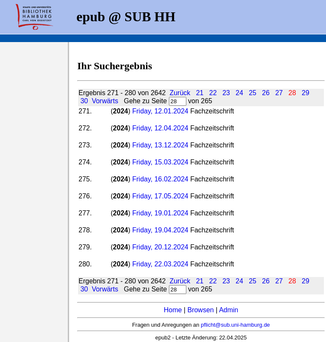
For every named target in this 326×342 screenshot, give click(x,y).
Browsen (200, 310)
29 (305, 92)
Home (173, 310)
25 (252, 92)
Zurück (179, 92)
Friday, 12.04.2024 (160, 128)
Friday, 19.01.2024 (160, 213)
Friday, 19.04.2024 (160, 230)
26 (266, 92)
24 (239, 92)
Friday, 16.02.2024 (160, 179)
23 (226, 92)
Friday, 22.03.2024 (160, 264)
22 (213, 92)
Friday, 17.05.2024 (160, 196)
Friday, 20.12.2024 (161, 247)
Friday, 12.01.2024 (160, 111)
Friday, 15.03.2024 (161, 162)
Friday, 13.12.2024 (160, 145)
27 (279, 92)
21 (200, 92)
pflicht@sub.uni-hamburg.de (235, 325)
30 (84, 101)
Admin (228, 310)
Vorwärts (105, 101)
